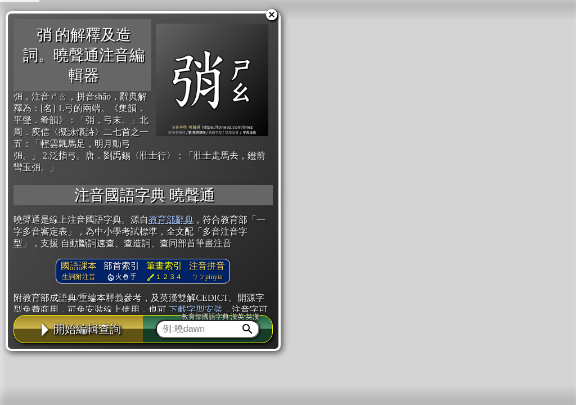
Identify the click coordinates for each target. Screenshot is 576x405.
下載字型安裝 (196, 309)
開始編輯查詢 (79, 329)
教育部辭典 (171, 219)
